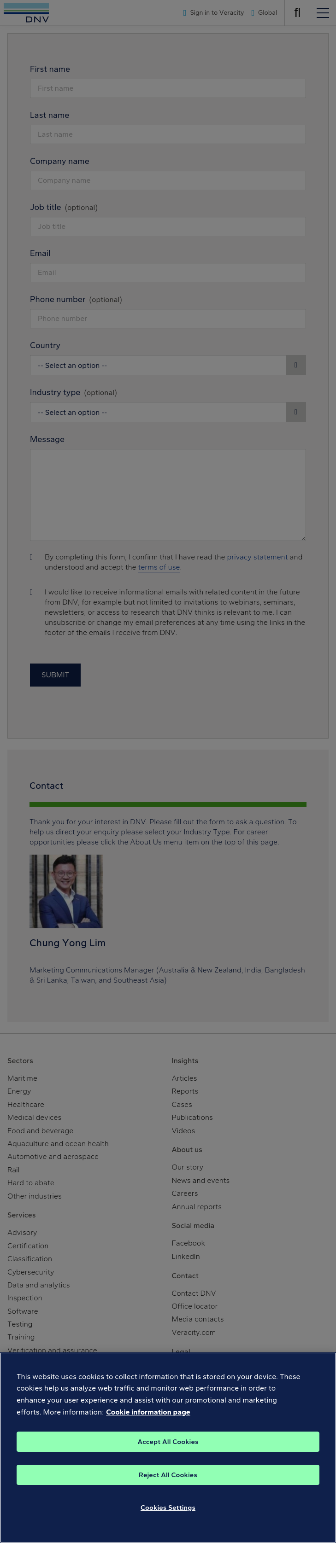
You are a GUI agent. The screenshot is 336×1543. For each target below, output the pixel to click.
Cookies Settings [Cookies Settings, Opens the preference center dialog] (168, 1516)
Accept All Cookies (167, 1450)
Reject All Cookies (168, 1483)
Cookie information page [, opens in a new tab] (148, 1420)
